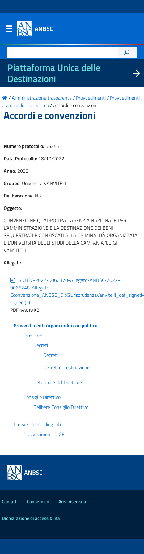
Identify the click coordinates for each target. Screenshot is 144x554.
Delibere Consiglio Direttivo (60, 407)
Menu (8, 30)
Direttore (32, 335)
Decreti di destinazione (66, 367)
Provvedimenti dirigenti (37, 424)
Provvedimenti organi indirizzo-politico (56, 325)
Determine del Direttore (57, 382)
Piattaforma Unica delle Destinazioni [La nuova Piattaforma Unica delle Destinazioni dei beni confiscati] (53, 73)
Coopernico (38, 501)
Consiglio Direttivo (42, 397)
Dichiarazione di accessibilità (31, 518)
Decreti (40, 345)
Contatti (10, 501)
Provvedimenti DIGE (44, 434)
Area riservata (72, 501)
